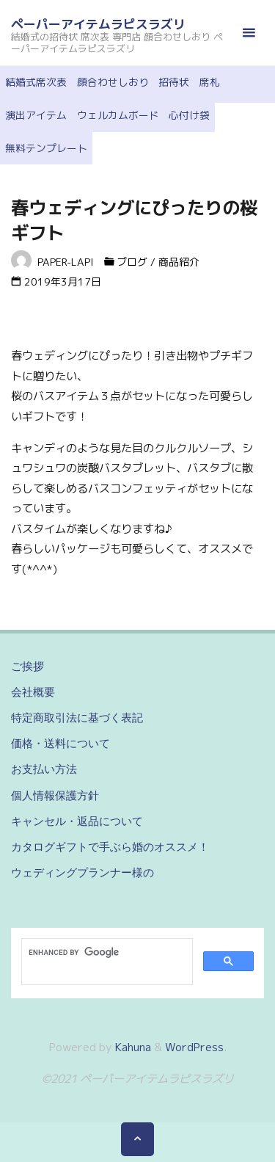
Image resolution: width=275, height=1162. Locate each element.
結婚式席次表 (36, 82)
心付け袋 (189, 115)
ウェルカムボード (118, 115)
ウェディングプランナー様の (82, 872)
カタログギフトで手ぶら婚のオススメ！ (110, 847)
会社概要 (33, 692)
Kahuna (131, 1047)
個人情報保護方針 (55, 795)
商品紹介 (178, 262)
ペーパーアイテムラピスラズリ (98, 23)
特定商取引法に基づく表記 (77, 718)
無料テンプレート (46, 148)
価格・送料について (60, 743)
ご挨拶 (27, 666)
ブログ (132, 262)
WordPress (194, 1047)
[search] (105, 952)
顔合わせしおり (113, 82)
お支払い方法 (44, 769)
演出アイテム (36, 115)
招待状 (173, 82)
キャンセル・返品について (77, 821)
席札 (209, 82)
